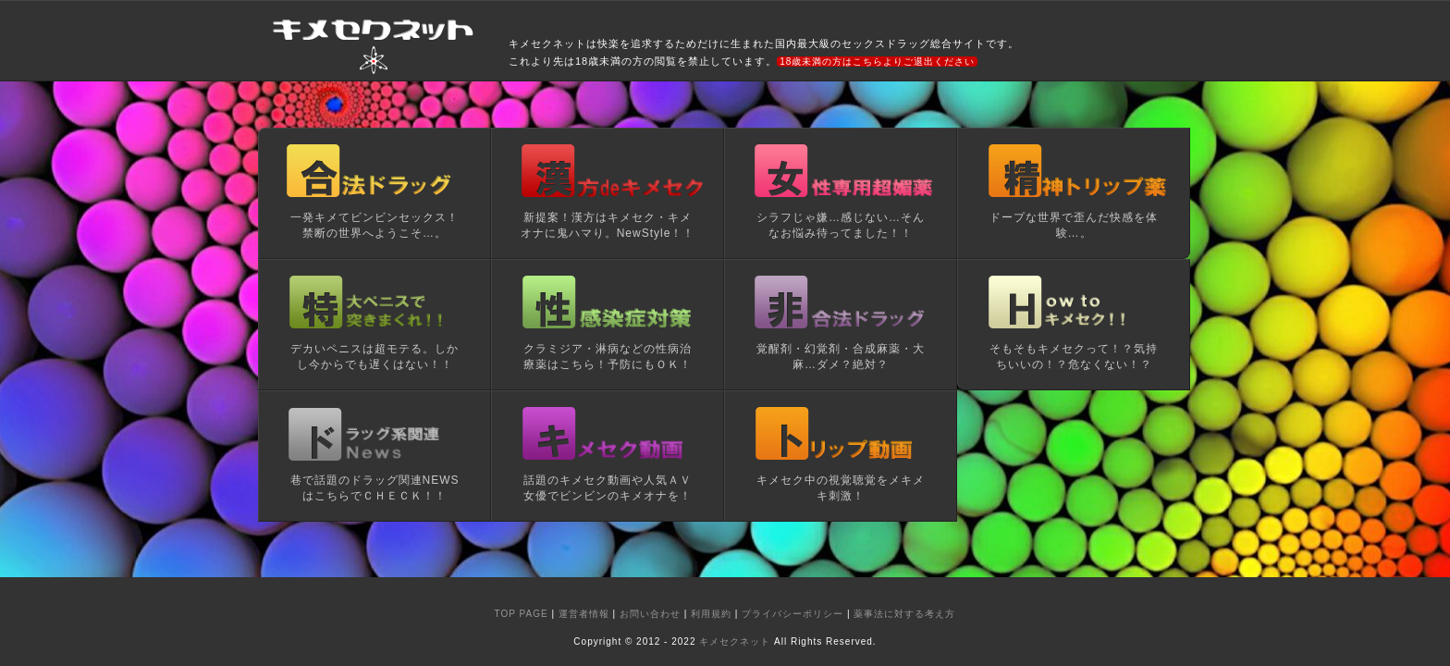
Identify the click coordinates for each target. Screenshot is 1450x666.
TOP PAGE (521, 614)
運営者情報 (584, 614)
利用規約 (711, 614)
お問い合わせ (650, 614)
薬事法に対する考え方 (904, 614)
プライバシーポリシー (792, 614)
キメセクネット (734, 641)
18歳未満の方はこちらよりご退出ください (877, 61)
